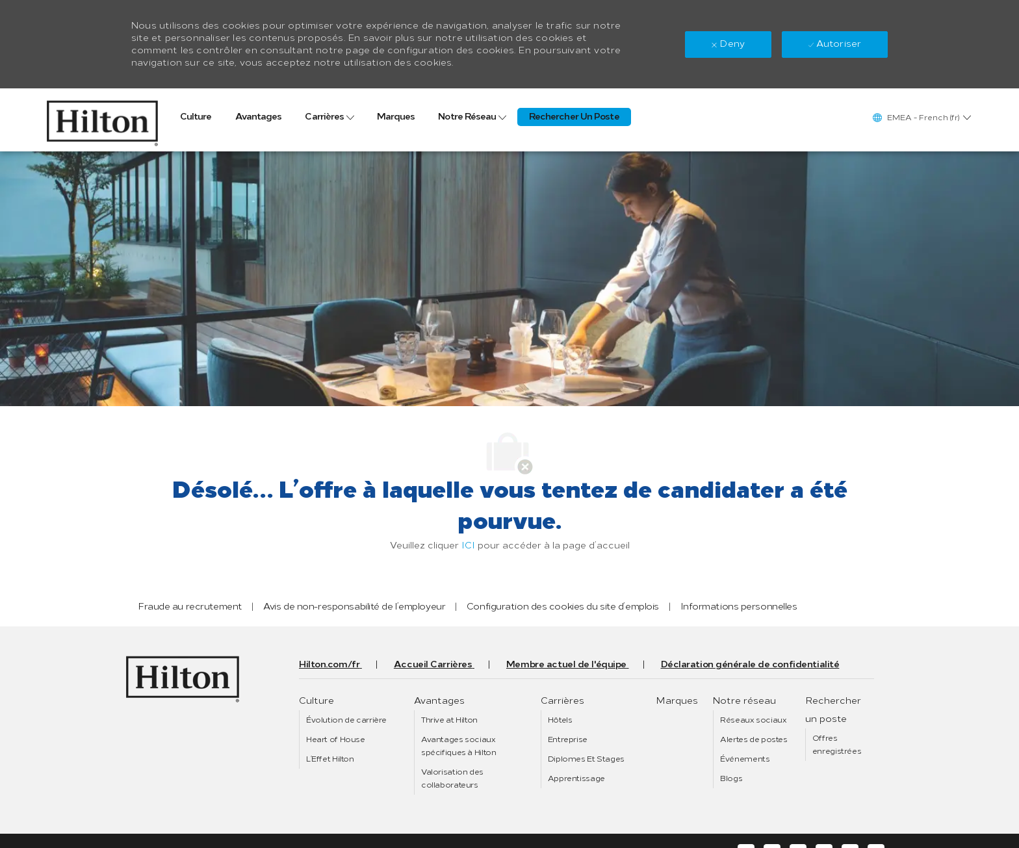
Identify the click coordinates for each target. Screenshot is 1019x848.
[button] (921, 117)
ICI (468, 545)
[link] (102, 119)
